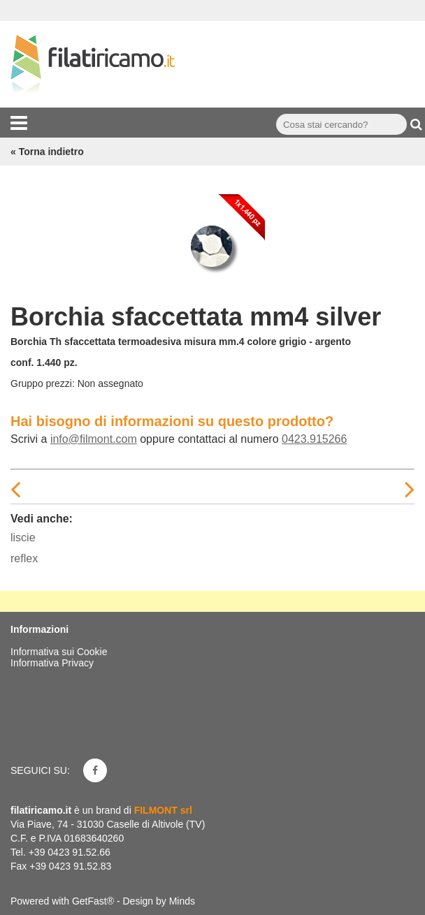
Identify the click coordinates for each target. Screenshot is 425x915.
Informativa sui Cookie (59, 651)
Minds (182, 901)
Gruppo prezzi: (42, 383)
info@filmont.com (93, 439)
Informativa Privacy (52, 662)
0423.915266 (314, 439)
